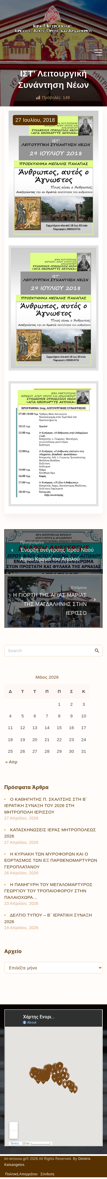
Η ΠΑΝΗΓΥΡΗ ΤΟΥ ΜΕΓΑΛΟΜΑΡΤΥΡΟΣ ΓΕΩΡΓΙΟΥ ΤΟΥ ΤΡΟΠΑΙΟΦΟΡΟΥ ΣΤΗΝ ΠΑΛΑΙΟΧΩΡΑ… (48, 891)
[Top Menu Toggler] (98, 52)
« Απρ (11, 761)
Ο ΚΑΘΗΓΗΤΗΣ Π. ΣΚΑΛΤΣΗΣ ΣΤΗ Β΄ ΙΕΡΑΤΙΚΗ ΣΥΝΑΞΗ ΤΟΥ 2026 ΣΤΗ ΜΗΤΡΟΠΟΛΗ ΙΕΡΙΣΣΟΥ (45, 805)
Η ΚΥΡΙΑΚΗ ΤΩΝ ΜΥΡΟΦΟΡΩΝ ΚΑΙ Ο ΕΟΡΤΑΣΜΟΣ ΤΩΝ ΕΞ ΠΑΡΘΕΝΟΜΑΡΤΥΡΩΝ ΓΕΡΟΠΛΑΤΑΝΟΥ (50, 860)
